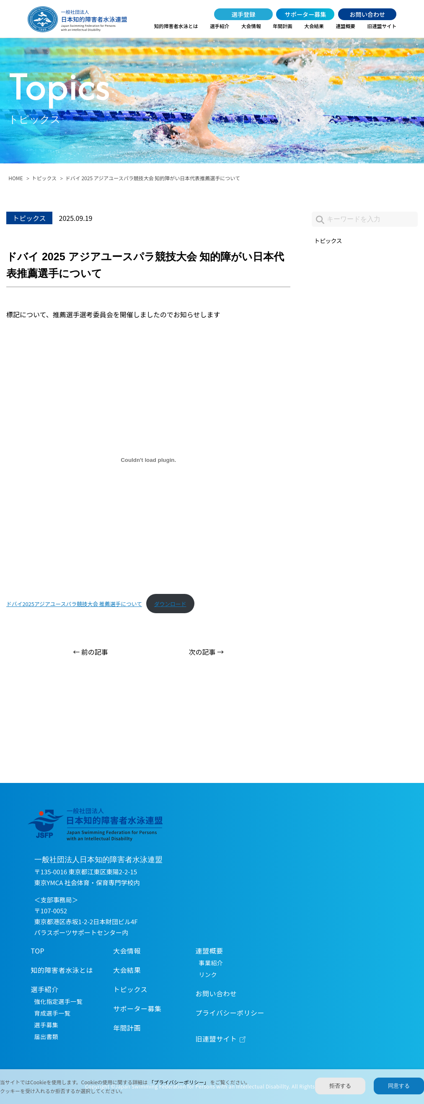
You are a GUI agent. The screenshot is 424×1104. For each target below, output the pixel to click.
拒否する (340, 1086)
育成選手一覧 (52, 1013)
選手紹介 (220, 26)
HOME (15, 177)
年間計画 (282, 26)
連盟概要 (345, 26)
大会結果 (314, 26)
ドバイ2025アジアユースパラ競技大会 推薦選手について (74, 604)
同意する (399, 1086)
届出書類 (46, 1036)
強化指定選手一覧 (58, 1001)
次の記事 (202, 652)
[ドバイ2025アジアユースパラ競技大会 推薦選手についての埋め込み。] (148, 460)
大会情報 (251, 26)
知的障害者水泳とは (176, 26)
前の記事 (94, 652)
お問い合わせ (367, 14)
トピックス (44, 177)
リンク (208, 974)
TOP (38, 951)
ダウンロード (170, 604)
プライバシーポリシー (230, 1013)
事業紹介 (211, 963)
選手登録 (244, 14)
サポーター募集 (305, 14)
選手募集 (46, 1025)
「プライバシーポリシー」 (179, 1082)
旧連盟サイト (382, 26)
